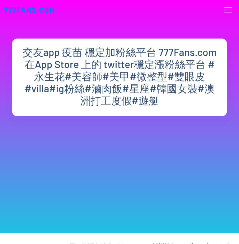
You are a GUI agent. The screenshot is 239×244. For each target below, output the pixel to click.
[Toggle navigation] (228, 10)
